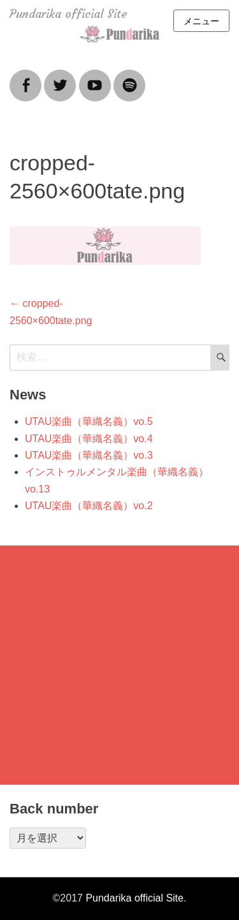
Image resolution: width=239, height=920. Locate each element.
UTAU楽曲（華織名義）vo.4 (89, 438)
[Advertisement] (119, 665)
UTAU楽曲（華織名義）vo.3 (89, 455)
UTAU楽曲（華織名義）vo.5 (89, 421)
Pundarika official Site (68, 13)
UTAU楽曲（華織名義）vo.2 (89, 505)
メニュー (201, 21)
